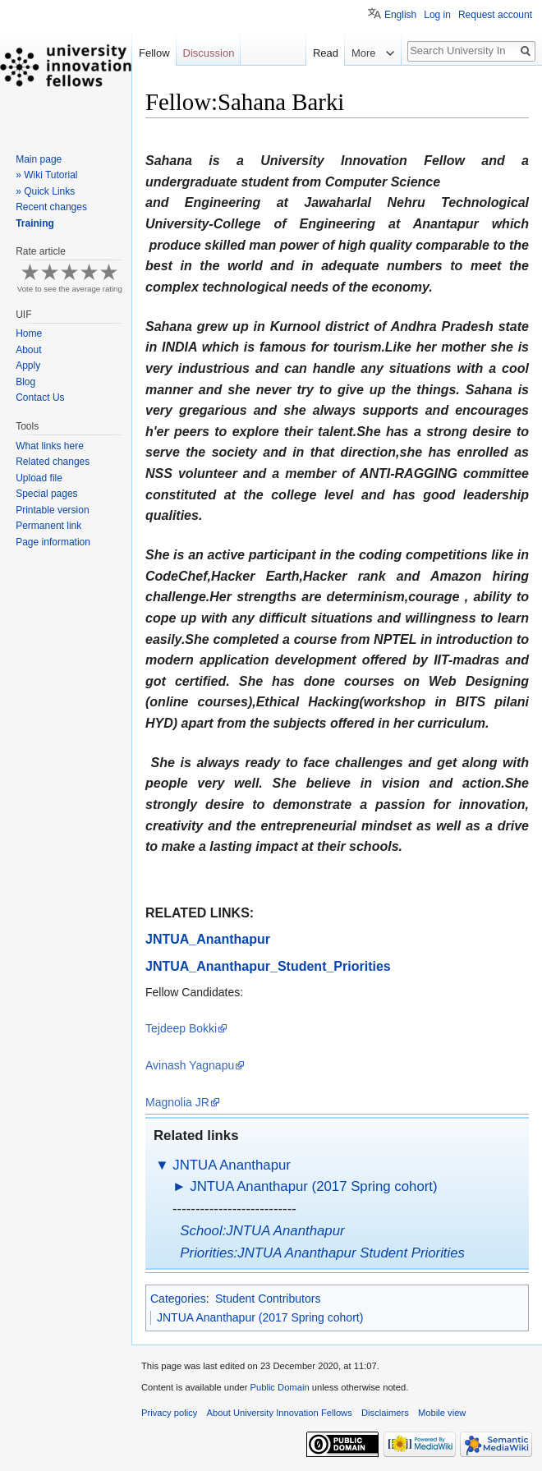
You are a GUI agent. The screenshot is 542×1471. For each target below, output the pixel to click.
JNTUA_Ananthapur (207, 939)
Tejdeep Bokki (181, 1028)
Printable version (52, 510)
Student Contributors (267, 1298)
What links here (50, 446)
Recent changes (51, 207)
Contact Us (40, 397)
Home (29, 333)
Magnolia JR (177, 1102)
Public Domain (279, 1387)
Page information (53, 542)
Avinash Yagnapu (189, 1065)
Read (302, 53)
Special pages (46, 493)
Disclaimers (385, 1413)
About (28, 350)
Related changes (53, 461)
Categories (178, 1298)
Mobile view (442, 1413)
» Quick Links (45, 191)
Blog (25, 382)
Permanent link (48, 525)
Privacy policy (169, 1413)
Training (35, 223)
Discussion (209, 53)
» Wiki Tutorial (46, 175)
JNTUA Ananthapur (231, 1165)
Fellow (154, 53)
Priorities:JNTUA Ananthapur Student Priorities (322, 1253)
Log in (437, 15)
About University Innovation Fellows (279, 1413)
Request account (495, 15)
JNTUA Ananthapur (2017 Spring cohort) (313, 1186)
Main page (39, 159)
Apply (28, 365)
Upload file (39, 478)
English (400, 15)
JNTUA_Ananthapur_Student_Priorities (268, 966)
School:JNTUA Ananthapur (262, 1231)
